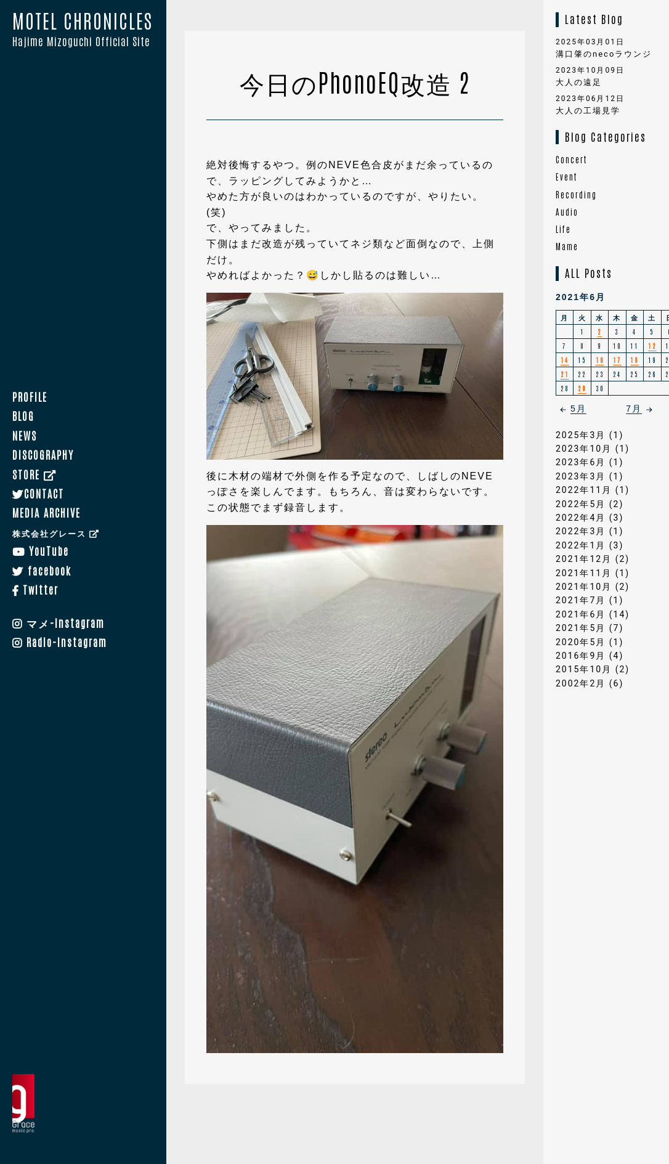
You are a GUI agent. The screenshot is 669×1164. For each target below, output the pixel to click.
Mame (567, 246)
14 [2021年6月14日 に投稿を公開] (565, 359)
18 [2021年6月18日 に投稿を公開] (634, 359)
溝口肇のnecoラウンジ (604, 54)
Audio (567, 211)
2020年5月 (581, 642)
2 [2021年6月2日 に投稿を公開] (600, 331)
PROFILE (29, 396)
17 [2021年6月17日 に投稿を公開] (617, 359)
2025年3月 (581, 435)
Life (563, 229)
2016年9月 (581, 656)
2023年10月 (584, 449)
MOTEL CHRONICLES (83, 30)
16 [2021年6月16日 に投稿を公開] (600, 359)
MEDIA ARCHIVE (46, 512)
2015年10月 (584, 669)
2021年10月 (584, 587)
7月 (641, 408)
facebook (41, 570)
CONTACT (38, 493)
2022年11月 (584, 490)
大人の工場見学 (588, 110)
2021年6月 (581, 614)
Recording (576, 194)
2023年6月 (581, 462)
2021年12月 (584, 559)
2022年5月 (581, 504)
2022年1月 (581, 545)
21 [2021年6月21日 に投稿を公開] (565, 373)
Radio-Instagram (59, 641)
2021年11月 (584, 573)
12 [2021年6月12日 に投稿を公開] (652, 345)
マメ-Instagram (58, 622)
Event (566, 176)
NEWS (24, 435)
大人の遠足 (579, 82)
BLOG (23, 416)
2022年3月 (581, 531)
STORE (34, 474)
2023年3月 (581, 476)
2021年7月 (581, 600)
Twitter (35, 589)
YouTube (40, 550)
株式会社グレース (56, 532)
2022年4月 (581, 518)
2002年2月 (581, 683)
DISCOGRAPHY (43, 454)
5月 (571, 408)
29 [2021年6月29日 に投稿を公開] (582, 388)
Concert (571, 159)
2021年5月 (581, 628)
